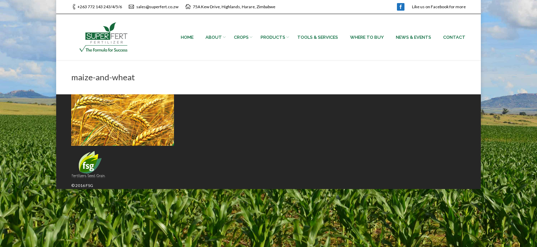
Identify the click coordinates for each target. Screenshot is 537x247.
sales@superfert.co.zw (157, 6)
